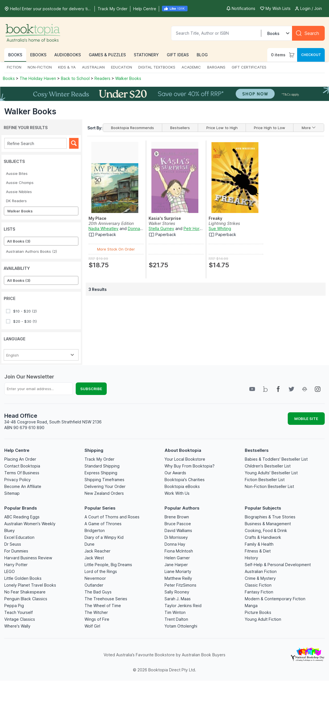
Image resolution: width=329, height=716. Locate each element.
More (309, 127)
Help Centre (16, 450)
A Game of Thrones (103, 523)
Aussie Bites (17, 173)
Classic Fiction (258, 585)
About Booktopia (182, 450)
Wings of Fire (97, 619)
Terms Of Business (21, 472)
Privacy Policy (17, 479)
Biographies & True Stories (270, 516)
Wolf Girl (92, 626)
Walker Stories (162, 223)
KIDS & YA (67, 67)
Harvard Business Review (28, 557)
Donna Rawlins (141, 228)
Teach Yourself (18, 612)
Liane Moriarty (177, 571)
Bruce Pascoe (177, 523)
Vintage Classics (19, 619)
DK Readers (16, 200)
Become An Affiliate (22, 486)
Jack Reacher (97, 551)
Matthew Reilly (178, 578)
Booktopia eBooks (182, 486)
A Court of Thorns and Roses (112, 516)
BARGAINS (216, 67)
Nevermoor (95, 578)
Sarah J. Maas (177, 598)
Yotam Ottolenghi (180, 626)
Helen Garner (177, 557)
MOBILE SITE (306, 418)
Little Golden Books (23, 578)
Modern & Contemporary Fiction (275, 598)
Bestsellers (180, 127)
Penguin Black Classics (25, 598)
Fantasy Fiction (259, 591)
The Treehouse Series (106, 598)
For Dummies (16, 551)
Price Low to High (222, 127)
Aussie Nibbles (19, 191)
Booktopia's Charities (184, 479)
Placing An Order (20, 459)
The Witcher (96, 612)
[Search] (308, 33)
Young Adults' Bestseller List (271, 472)
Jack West (94, 557)
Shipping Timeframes (104, 479)
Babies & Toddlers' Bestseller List (276, 459)
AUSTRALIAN (93, 67)
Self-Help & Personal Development (278, 564)
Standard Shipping (102, 465)
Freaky (215, 218)
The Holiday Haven (38, 78)
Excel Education (19, 537)
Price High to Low (269, 127)
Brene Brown (176, 516)
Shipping (94, 450)
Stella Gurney (161, 228)
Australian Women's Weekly (29, 523)
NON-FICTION (40, 67)
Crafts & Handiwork (263, 537)
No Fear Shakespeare (25, 591)
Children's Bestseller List (268, 465)
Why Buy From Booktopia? (189, 465)
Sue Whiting (220, 228)
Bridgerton (95, 530)
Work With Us (177, 493)
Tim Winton (175, 612)
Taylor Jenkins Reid (182, 605)
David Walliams (178, 530)
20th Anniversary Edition (111, 223)
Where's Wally (17, 626)
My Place (97, 218)
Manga (251, 605)
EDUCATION (121, 67)
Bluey (9, 530)
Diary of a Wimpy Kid (104, 537)
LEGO (9, 571)
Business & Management (268, 523)
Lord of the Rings (101, 571)
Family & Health (259, 544)
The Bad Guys (98, 591)
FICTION (14, 67)
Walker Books (128, 78)
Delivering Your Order (105, 486)
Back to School (75, 78)
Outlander (94, 585)
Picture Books (258, 612)
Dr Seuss (12, 544)
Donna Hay (174, 544)
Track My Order (99, 459)
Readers (102, 78)
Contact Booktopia (22, 465)
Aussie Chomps (20, 182)
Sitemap (12, 493)
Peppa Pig (14, 605)
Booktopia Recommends (132, 127)
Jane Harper (176, 564)
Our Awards (175, 472)
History (251, 557)
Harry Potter (16, 564)
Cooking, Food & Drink (266, 530)
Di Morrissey (176, 537)
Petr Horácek (196, 228)
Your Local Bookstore (184, 459)
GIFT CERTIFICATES (249, 67)
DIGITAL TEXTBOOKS (156, 67)
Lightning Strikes (224, 223)
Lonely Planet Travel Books (30, 585)
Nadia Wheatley (103, 228)
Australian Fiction (261, 571)
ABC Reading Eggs (22, 516)
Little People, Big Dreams (108, 564)
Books (9, 78)
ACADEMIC (191, 67)
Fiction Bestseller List (265, 479)
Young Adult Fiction (263, 619)
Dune (89, 544)
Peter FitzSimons (180, 585)
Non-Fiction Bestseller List (269, 486)
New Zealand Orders (104, 493)
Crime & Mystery (260, 578)
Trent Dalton (176, 619)
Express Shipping (101, 472)
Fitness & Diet (258, 551)
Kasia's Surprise (165, 218)
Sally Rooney (176, 591)
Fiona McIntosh (178, 551)
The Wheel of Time (103, 605)
